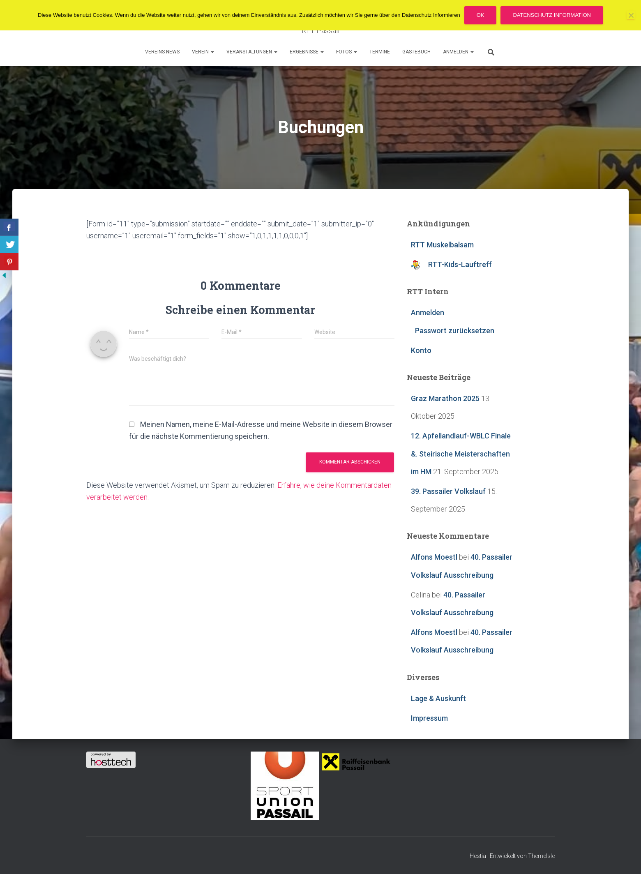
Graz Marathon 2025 (445, 398)
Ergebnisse (307, 52)
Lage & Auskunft (438, 698)
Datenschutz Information (551, 15)
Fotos (346, 52)
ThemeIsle (541, 856)
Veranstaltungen (251, 52)
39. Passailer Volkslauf (448, 491)
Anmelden (458, 52)
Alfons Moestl (434, 557)
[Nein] (631, 15)
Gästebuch (416, 52)
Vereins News (162, 52)
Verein (203, 52)
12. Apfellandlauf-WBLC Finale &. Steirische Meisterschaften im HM (461, 453)
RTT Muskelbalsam (442, 244)
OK (480, 15)
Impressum (429, 718)
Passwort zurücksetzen (454, 330)
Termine (379, 52)
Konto (421, 350)
